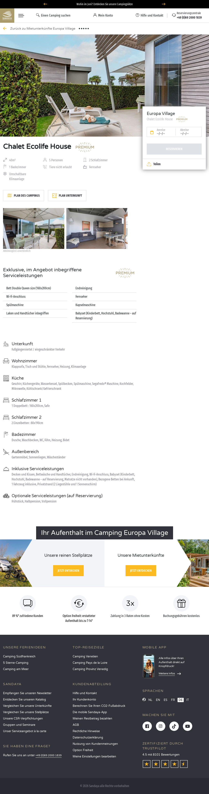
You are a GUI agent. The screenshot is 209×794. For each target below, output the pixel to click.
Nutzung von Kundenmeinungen (95, 744)
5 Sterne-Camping (15, 663)
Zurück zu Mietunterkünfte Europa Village (43, 29)
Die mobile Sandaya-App (90, 712)
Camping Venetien (85, 656)
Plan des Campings (23, 196)
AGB (76, 725)
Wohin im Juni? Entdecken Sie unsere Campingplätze (105, 4)
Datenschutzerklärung (88, 737)
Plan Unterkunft (67, 195)
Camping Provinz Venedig (90, 669)
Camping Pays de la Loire (90, 663)
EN (158, 700)
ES (165, 700)
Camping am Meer (16, 669)
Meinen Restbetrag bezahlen (92, 718)
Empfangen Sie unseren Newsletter (27, 693)
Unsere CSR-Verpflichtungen (23, 718)
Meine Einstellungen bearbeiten (94, 756)
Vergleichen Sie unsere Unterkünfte (27, 706)
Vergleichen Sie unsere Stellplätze (26, 712)
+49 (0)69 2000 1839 (49, 755)
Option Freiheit (83, 750)
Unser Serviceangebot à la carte (24, 731)
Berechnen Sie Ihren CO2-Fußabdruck (99, 706)
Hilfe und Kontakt (85, 693)
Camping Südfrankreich (19, 656)
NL (150, 700)
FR (173, 700)
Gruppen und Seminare (19, 725)
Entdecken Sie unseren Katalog (24, 699)
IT (187, 700)
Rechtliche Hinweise (86, 731)
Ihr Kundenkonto (84, 699)
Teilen (154, 164)
